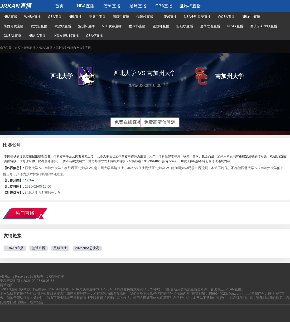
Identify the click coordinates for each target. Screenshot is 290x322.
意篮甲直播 (97, 17)
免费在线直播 (127, 122)
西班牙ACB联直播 (263, 26)
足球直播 (137, 6)
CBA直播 (164, 6)
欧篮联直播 (62, 26)
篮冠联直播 (184, 26)
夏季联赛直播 (210, 26)
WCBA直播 (226, 17)
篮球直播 (111, 6)
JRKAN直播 (15, 6)
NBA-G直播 (37, 36)
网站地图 (6, 285)
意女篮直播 (39, 26)
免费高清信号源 (159, 122)
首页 (59, 6)
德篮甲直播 (121, 17)
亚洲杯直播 (86, 26)
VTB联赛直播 (112, 26)
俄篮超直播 (144, 17)
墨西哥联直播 (14, 26)
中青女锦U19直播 (66, 36)
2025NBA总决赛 (87, 248)
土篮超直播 (168, 17)
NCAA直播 (235, 26)
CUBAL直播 (12, 36)
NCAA (29, 180)
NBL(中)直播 (251, 17)
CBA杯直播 (94, 36)
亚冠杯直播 (161, 26)
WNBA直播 (32, 17)
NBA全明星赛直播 (197, 17)
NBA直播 (85, 6)
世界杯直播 (190, 6)
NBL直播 (75, 17)
